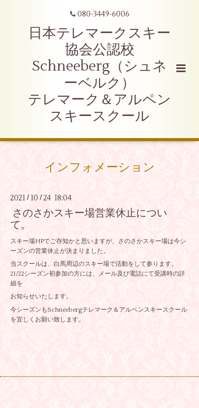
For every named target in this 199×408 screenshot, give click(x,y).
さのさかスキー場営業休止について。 (88, 219)
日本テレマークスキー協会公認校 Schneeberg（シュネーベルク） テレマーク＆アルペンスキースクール (99, 75)
